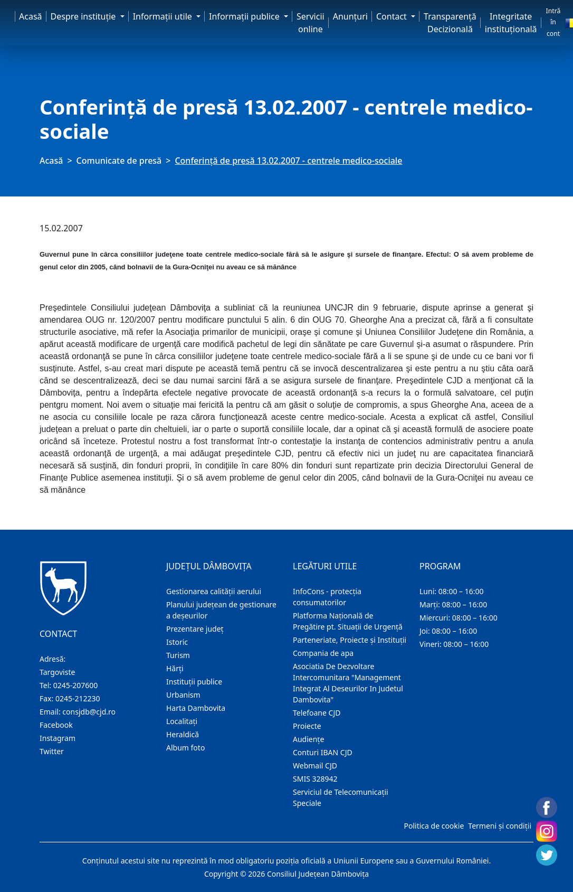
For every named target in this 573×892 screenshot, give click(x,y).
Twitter (52, 751)
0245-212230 (77, 698)
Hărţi (175, 668)
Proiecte (307, 726)
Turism (178, 655)
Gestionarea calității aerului (213, 591)
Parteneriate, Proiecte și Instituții (349, 640)
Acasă (30, 16)
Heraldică (182, 734)
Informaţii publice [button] (245, 16)
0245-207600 (75, 685)
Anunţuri (350, 16)
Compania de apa (323, 653)
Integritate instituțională (511, 23)
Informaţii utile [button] (163, 16)
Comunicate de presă (119, 160)
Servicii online (310, 23)
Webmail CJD (315, 765)
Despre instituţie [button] (84, 16)
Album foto (185, 748)
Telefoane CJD (316, 713)
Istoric (177, 642)
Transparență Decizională (450, 23)
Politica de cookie (434, 826)
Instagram (57, 738)
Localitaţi (181, 721)
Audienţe (308, 739)
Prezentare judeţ (195, 629)
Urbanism (183, 695)
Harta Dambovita (195, 708)
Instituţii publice (194, 682)
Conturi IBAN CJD (322, 752)
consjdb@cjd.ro (89, 712)
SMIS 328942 (315, 779)
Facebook (56, 725)
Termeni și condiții (499, 826)
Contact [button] (392, 16)
